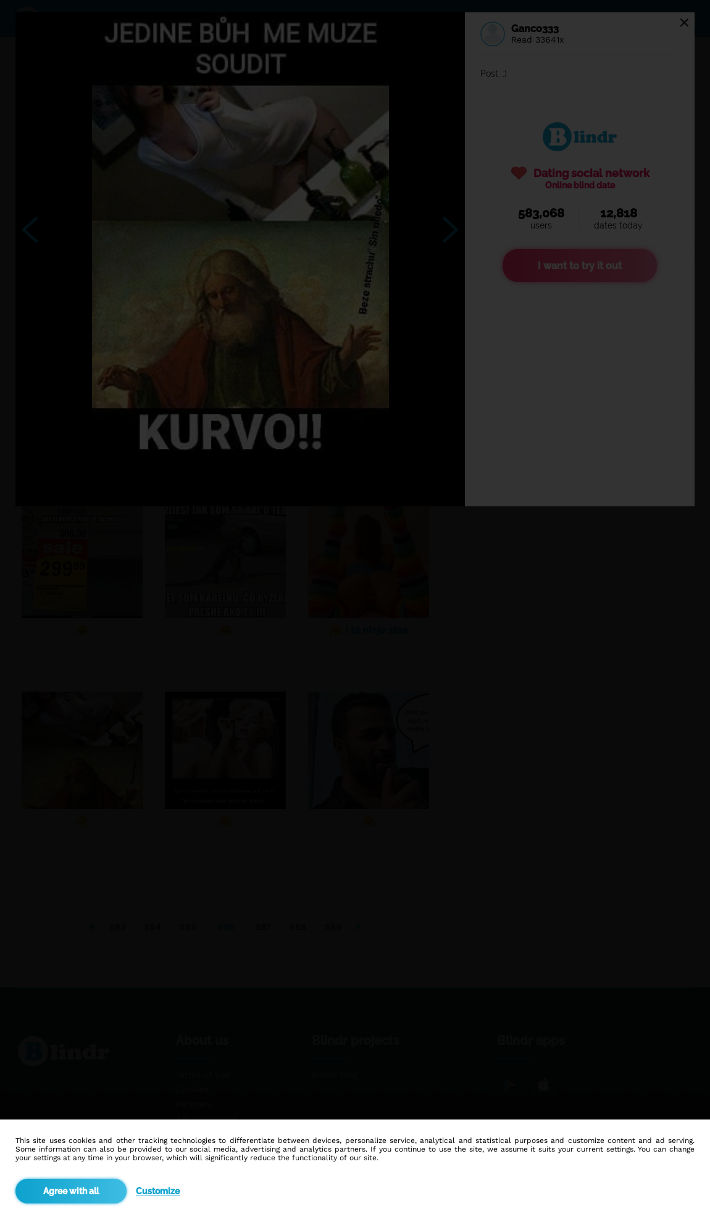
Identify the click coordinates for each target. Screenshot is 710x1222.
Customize (158, 1191)
